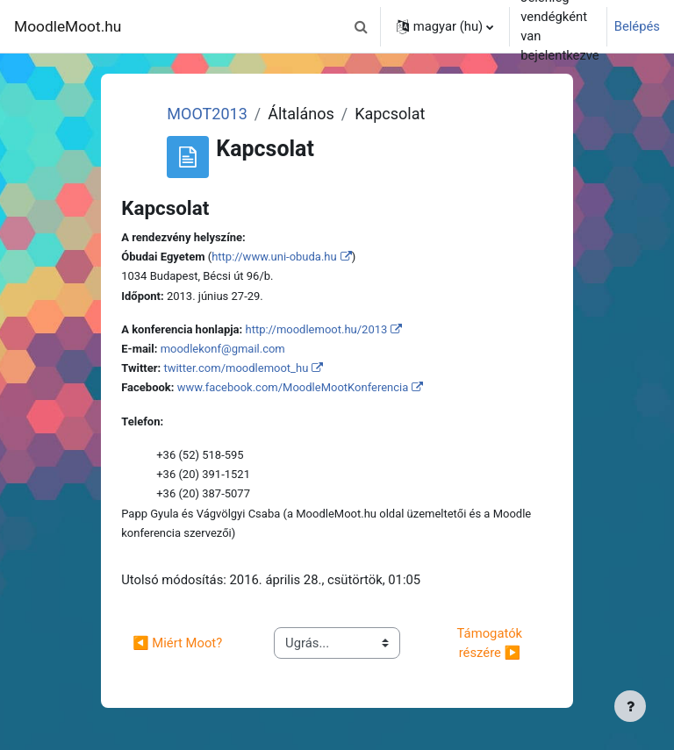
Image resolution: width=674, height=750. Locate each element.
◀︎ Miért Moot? (177, 643)
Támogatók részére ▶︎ (493, 643)
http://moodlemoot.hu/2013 (316, 329)
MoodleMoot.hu (67, 26)
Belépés (637, 26)
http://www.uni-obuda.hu (274, 256)
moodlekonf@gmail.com (223, 348)
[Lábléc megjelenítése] (630, 706)
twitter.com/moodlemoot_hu (235, 368)
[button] (361, 26)
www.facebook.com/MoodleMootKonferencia (293, 387)
